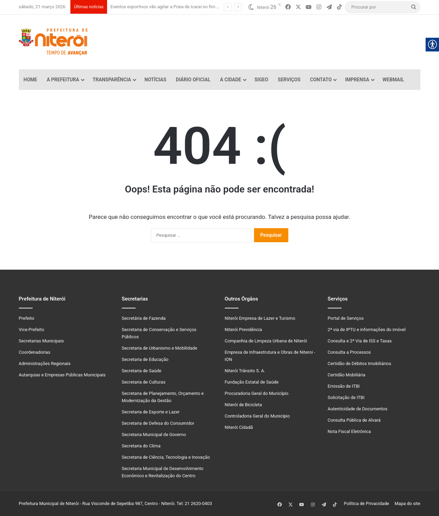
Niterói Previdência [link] (243, 329)
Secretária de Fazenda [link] (144, 318)
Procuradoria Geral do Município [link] (257, 393)
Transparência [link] (112, 79)
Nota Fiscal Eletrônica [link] (349, 431)
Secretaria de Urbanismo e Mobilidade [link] (159, 348)
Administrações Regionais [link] (45, 363)
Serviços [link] (289, 79)
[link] (288, 7)
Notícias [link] (155, 79)
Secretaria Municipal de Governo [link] (154, 434)
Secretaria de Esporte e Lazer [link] (151, 411)
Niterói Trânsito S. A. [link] (245, 370)
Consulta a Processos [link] (349, 352)
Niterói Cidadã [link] (239, 427)
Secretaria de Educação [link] (145, 359)
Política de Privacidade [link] (368, 503)
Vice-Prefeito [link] (31, 329)
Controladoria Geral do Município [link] (257, 416)
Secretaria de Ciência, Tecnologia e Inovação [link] (166, 457)
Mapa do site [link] (406, 503)
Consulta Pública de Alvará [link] (354, 420)
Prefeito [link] (26, 318)
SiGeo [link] (261, 79)
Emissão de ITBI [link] (344, 386)
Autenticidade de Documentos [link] (358, 408)
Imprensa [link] (357, 79)
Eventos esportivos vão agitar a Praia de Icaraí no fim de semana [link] (175, 6)
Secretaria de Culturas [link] (143, 382)
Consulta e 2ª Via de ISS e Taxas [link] (360, 340)
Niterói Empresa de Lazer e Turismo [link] (260, 318)
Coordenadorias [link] (34, 352)
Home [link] (30, 79)
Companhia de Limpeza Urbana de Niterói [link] (266, 340)
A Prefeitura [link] (63, 79)
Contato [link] (321, 79)
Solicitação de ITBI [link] (346, 397)
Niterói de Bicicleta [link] (243, 404)
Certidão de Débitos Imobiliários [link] (359, 363)
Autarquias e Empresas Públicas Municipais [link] (62, 374)
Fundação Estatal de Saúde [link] (252, 382)
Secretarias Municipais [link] (41, 340)
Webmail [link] (393, 79)
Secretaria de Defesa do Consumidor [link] (158, 423)
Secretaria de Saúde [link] (141, 370)
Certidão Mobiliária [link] (347, 374)
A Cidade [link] (230, 79)
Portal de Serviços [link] (346, 318)
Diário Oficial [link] (193, 79)
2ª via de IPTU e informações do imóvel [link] (367, 329)
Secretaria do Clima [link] (141, 445)
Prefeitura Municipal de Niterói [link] (49, 503)
